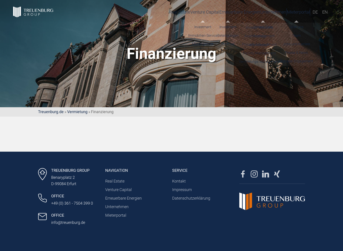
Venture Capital (168, 12)
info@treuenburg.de (68, 222)
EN (325, 12)
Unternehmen (248, 12)
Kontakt (179, 181)
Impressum (182, 189)
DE (315, 12)
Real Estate (138, 12)
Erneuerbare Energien (209, 12)
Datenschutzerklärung (191, 198)
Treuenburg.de (51, 111)
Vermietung (77, 111)
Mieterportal (287, 12)
